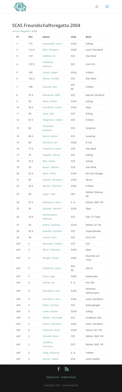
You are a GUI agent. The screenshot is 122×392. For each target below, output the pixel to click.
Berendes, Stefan (52, 243)
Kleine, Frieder (51, 78)
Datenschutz (69, 377)
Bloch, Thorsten (51, 249)
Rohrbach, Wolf (51, 95)
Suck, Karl (48, 113)
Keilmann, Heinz (52, 202)
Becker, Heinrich (52, 185)
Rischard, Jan (50, 142)
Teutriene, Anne (52, 148)
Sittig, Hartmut (51, 352)
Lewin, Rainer (50, 311)
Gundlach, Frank (52, 107)
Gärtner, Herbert (52, 208)
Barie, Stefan (50, 101)
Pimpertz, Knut (51, 330)
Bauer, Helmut (51, 167)
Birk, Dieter (49, 161)
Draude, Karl (50, 86)
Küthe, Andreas (51, 224)
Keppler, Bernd (51, 154)
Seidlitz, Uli (49, 55)
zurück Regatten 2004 (24, 31)
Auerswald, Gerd (52, 43)
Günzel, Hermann (53, 179)
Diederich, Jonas (52, 268)
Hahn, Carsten (51, 305)
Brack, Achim (50, 136)
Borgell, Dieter (51, 257)
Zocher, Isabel (51, 358)
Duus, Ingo (49, 276)
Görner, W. (49, 282)
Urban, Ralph (50, 72)
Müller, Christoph (53, 317)
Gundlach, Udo (51, 290)
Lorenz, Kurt (50, 237)
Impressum (52, 377)
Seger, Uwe (49, 194)
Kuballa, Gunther (52, 231)
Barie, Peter (49, 173)
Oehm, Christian (52, 323)
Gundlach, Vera (51, 299)
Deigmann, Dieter (53, 119)
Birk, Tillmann (51, 49)
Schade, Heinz (51, 336)
